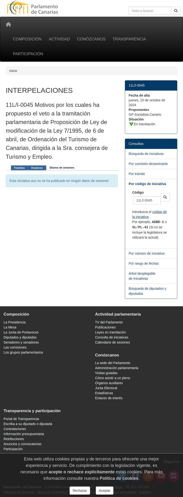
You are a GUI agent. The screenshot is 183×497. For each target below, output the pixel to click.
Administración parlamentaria (116, 368)
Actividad (59, 39)
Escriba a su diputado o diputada (28, 424)
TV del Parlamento (109, 322)
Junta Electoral (106, 388)
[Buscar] (176, 11)
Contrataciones (15, 429)
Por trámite (137, 174)
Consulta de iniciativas (111, 337)
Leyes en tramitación (110, 332)
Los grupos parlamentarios (23, 352)
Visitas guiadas (106, 373)
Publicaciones (105, 327)
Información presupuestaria (24, 434)
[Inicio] (8, 24)
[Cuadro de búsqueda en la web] (149, 11)
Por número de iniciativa (146, 253)
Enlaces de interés (108, 398)
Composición (27, 39)
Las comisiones (15, 347)
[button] (165, 197)
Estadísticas (104, 393)
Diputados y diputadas (20, 337)
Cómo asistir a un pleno (112, 378)
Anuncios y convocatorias (22, 444)
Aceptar (104, 490)
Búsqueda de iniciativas (146, 154)
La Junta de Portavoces (21, 332)
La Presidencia (15, 322)
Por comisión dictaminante (148, 164)
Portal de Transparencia (21, 419)
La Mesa (10, 327)
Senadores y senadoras (21, 342)
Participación (28, 54)
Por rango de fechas (144, 263)
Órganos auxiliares (109, 383)
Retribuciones (14, 439)
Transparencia (129, 39)
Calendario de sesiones (112, 342)
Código (138, 192)
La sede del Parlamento (112, 363)
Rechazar (80, 490)
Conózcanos (91, 39)
